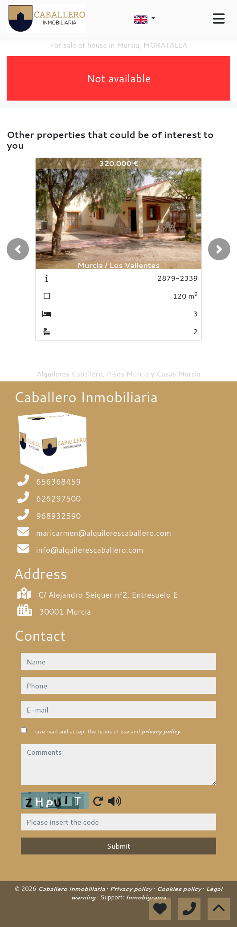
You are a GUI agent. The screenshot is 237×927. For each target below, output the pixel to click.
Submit (119, 846)
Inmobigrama (146, 897)
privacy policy (160, 731)
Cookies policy (180, 889)
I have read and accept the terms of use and (105, 731)
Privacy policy (132, 889)
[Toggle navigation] (219, 18)
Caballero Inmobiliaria (72, 889)
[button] (18, 249)
